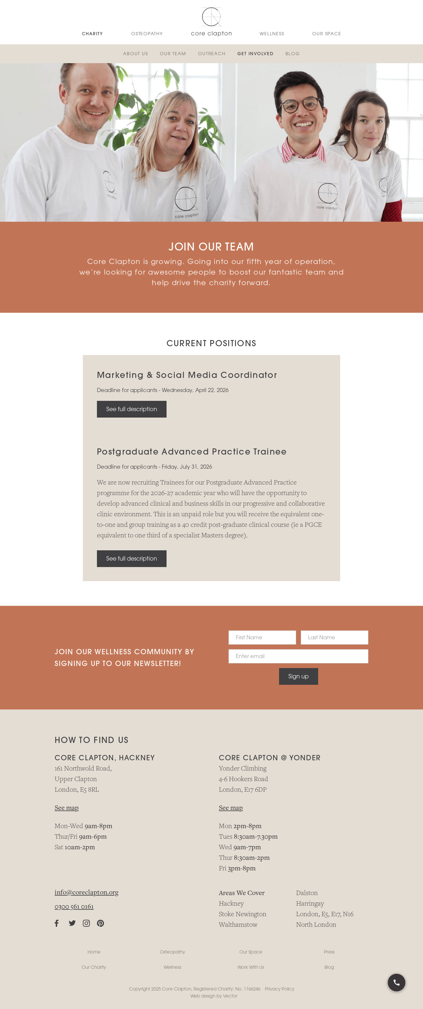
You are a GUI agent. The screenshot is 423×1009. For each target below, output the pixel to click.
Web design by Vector (213, 995)
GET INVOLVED (255, 53)
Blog (329, 967)
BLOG (293, 53)
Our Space (326, 33)
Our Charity (94, 967)
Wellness (172, 967)
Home (94, 951)
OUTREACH (212, 53)
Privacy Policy (279, 988)
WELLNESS (272, 33)
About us (135, 53)
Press (329, 951)
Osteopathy (172, 951)
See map (67, 808)
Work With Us (250, 967)
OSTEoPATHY (147, 33)
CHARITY (92, 33)
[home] (211, 22)
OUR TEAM (173, 53)
